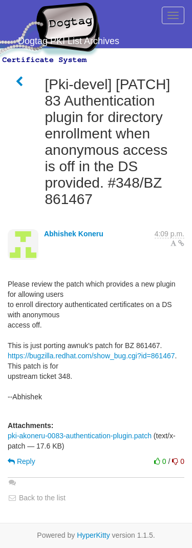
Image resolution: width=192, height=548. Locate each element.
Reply (21, 461)
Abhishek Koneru (73, 234)
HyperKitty (93, 535)
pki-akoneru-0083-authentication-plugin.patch (80, 436)
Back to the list (37, 498)
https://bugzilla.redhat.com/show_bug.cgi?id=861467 (91, 356)
